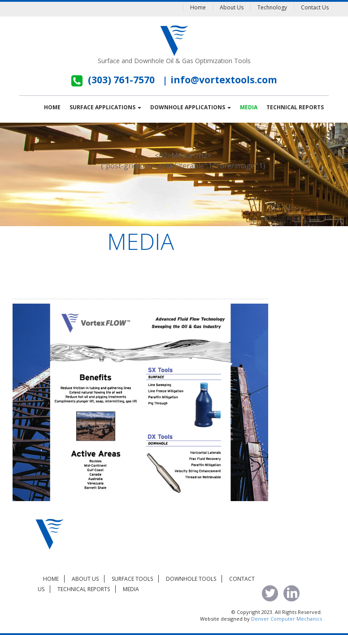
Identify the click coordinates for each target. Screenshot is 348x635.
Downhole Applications (190, 107)
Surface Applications (105, 107)
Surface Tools (132, 579)
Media (248, 107)
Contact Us (315, 7)
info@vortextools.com (223, 79)
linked (291, 593)
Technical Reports (295, 107)
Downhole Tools (191, 579)
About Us (232, 7)
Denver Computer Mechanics (286, 618)
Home (198, 7)
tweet (270, 593)
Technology (272, 7)
